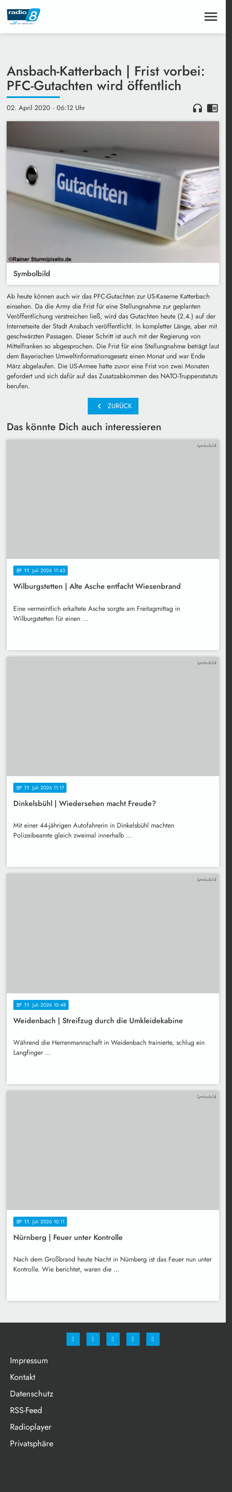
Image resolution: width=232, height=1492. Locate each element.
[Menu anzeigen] (210, 16)
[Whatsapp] (113, 1339)
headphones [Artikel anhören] (197, 108)
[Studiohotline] (133, 1339)
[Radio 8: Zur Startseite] (60, 16)
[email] (153, 1339)
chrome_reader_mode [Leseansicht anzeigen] (212, 108)
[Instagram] (93, 1339)
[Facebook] (73, 1339)
